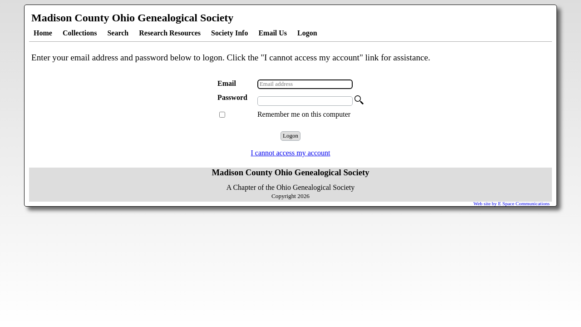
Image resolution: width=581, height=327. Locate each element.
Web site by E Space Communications (511, 203)
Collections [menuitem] (80, 33)
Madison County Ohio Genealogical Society (132, 18)
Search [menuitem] (117, 33)
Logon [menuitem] (307, 33)
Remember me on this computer (303, 114)
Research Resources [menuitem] (170, 33)
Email (227, 83)
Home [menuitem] (43, 33)
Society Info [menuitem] (229, 33)
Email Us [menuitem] (272, 33)
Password (233, 97)
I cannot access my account (290, 153)
